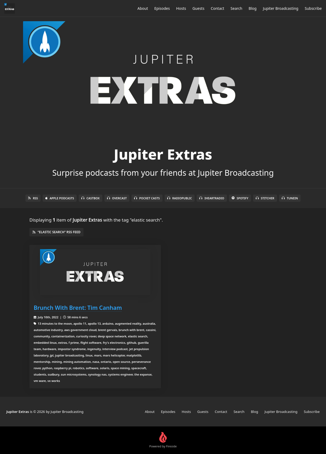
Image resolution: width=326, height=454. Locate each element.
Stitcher (265, 198)
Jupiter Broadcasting (280, 8)
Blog (253, 8)
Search (236, 8)
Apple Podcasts (59, 198)
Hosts (181, 8)
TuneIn (290, 198)
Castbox (90, 198)
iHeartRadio (211, 198)
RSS (33, 198)
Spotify (240, 198)
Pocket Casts (147, 198)
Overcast (117, 198)
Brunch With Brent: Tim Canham (78, 307)
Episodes (162, 8)
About (142, 8)
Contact (217, 8)
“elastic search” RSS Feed (56, 232)
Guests (198, 8)
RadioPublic (179, 198)
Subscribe (313, 8)
